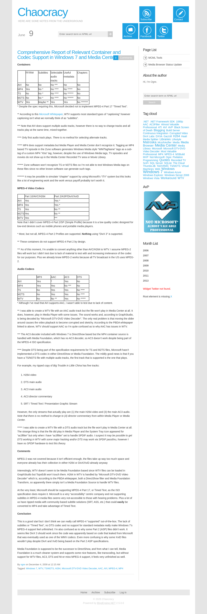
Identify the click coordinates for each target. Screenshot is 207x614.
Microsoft (157, 148)
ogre (23, 564)
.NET (146, 121)
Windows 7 (31, 568)
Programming (150, 160)
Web (157, 169)
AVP (170, 127)
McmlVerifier (164, 142)
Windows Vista (151, 178)
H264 (58, 568)
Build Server (173, 130)
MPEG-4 (113, 568)
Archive (96, 592)
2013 (146, 280)
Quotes (164, 160)
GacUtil (168, 136)
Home (83, 592)
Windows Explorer (153, 175)
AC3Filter (154, 124)
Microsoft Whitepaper (51, 114)
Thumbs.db (149, 166)
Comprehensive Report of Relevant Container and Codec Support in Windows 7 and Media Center (69, 54)
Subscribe (109, 592)
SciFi (146, 163)
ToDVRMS (162, 166)
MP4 (120, 568)
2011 (146, 275)
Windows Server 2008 (176, 175)
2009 (146, 265)
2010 (146, 270)
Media (176, 142)
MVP (145, 157)
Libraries (165, 139)
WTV (40, 568)
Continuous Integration (155, 133)
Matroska (150, 142)
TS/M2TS (49, 568)
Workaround (168, 178)
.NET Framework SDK (162, 121)
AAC (100, 568)
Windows (168, 169)
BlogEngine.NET (106, 603)
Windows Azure (172, 172)
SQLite (168, 163)
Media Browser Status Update (165, 64)
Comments (126, 57)
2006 (146, 250)
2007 (146, 255)
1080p (179, 121)
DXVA (159, 136)
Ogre (168, 157)
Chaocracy (43, 12)
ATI (160, 127)
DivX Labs (149, 136)
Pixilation (178, 157)
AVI (105, 568)
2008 (146, 260)
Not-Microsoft (157, 157)
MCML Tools (155, 57)
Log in (123, 592)
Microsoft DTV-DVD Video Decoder (79, 568)
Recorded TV (178, 160)
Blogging (159, 130)
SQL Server (156, 163)
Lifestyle (176, 139)
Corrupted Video (178, 133)
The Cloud (179, 163)
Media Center (166, 145)
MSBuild (180, 154)
